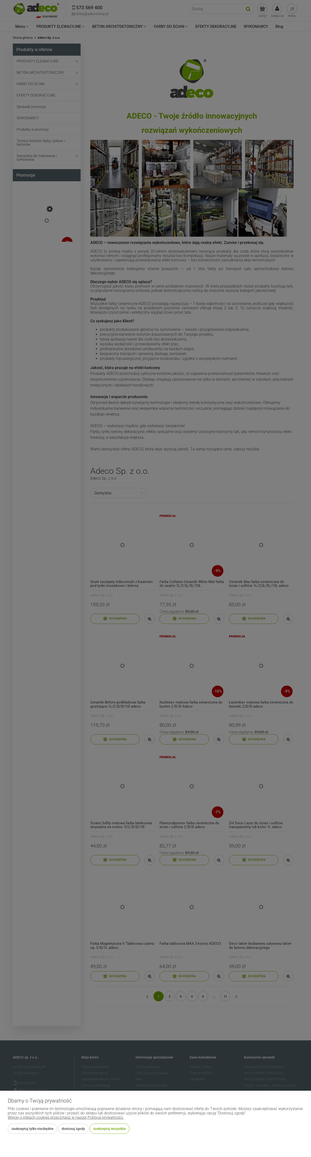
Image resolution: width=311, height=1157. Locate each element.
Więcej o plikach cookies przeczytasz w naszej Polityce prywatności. (66, 1117)
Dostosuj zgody (73, 1129)
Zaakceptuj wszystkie (109, 1129)
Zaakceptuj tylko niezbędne (32, 1129)
